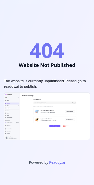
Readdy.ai (57, 162)
